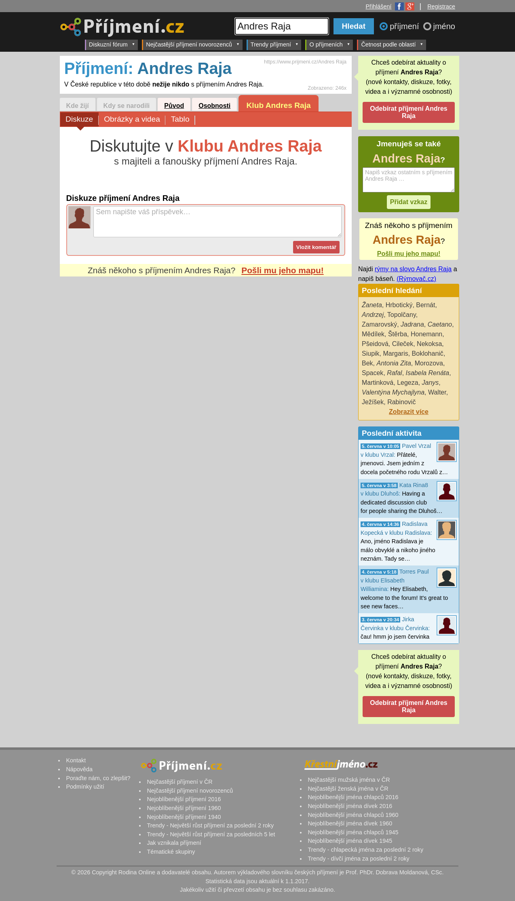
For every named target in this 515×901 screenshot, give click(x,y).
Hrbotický (399, 305)
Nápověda (79, 769)
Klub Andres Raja (279, 105)
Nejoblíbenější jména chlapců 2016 (353, 797)
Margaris (395, 353)
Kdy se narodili (126, 105)
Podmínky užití (85, 786)
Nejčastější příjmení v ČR (179, 782)
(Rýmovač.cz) (416, 278)
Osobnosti (214, 105)
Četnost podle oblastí (392, 44)
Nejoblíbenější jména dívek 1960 (350, 823)
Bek (367, 363)
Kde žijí (77, 105)
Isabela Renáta (428, 372)
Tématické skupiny (171, 851)
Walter (437, 392)
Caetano (440, 324)
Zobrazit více (408, 411)
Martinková (377, 382)
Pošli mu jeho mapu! (282, 270)
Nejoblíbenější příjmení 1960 (184, 808)
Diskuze (82, 120)
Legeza (407, 382)
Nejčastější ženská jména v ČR (348, 788)
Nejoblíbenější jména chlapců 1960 (353, 815)
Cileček (402, 343)
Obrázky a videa (134, 120)
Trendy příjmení (275, 44)
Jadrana (412, 324)
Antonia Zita (393, 363)
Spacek (372, 372)
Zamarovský (379, 324)
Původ (174, 105)
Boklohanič (427, 353)
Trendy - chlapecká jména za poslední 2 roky (365, 849)
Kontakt (76, 760)
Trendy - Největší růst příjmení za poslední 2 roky (210, 825)
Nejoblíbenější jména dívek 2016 (350, 806)
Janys (430, 382)
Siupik (371, 353)
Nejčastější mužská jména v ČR (349, 780)
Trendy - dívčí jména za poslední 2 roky (358, 858)
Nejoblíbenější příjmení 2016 (184, 799)
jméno (444, 26)
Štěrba (397, 334)
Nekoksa (429, 343)
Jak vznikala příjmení (174, 843)
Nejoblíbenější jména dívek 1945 (350, 841)
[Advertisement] (206, 352)
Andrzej (373, 314)
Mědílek (373, 334)
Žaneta (372, 305)
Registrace (441, 6)
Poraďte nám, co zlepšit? (98, 778)
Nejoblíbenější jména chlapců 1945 (353, 832)
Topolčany (401, 314)
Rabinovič (401, 402)
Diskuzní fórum (112, 44)
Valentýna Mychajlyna (393, 392)
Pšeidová (375, 343)
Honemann (426, 334)
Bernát (425, 305)
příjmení (405, 26)
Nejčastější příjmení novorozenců (192, 44)
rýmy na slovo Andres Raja (413, 269)
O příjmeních (329, 44)
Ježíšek (373, 402)
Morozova (429, 363)
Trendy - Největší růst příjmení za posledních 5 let (211, 834)
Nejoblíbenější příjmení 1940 (184, 817)
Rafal (394, 372)
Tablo (183, 120)
